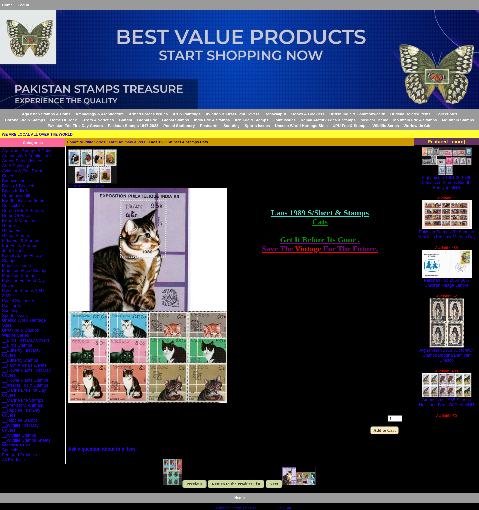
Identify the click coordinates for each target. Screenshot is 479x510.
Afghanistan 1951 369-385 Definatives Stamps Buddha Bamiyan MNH (446, 180)
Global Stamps (175, 120)
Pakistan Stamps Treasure (236, 508)
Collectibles (446, 114)
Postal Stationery (179, 125)
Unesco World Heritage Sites (301, 125)
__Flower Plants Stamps (25, 380)
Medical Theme (374, 120)
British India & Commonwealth (357, 114)
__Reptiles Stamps (20, 420)
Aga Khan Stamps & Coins (46, 114)
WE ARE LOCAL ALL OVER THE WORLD (37, 134)
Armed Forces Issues (148, 114)
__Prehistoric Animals (22, 405)
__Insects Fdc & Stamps (25, 385)
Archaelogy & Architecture (100, 114)
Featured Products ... (22, 454)
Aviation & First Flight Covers (233, 114)
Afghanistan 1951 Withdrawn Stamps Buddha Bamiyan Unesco (446, 353)
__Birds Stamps (17, 345)
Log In (23, 5)
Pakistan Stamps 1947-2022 (133, 125)
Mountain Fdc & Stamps (415, 120)
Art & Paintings (187, 114)
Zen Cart (284, 508)
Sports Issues (257, 125)
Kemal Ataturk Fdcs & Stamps (328, 120)
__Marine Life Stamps (22, 400)
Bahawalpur (275, 114)
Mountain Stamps (458, 120)
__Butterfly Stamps (20, 360)
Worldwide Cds (418, 125)
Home (7, 5)
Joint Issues (284, 120)
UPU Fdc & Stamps (350, 125)
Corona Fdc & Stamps (25, 120)
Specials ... (12, 449)
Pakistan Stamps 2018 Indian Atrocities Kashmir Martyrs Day (446, 232)
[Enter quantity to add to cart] (395, 418)
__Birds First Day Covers (25, 340)
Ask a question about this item (101, 449)
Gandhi (125, 120)
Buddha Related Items (410, 114)
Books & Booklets (307, 114)
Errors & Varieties (97, 120)
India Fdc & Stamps (212, 120)
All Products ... (15, 459)
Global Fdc (147, 120)
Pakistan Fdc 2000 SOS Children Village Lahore (447, 281)
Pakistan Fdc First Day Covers (75, 125)
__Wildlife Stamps (19, 435)
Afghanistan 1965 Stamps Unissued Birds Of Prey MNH (446, 400)
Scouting (231, 125)
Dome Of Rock (63, 120)
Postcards (209, 125)
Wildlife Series (92, 142)
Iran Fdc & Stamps (251, 120)
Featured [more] (446, 141)
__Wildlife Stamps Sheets (26, 440)
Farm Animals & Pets (127, 142)
